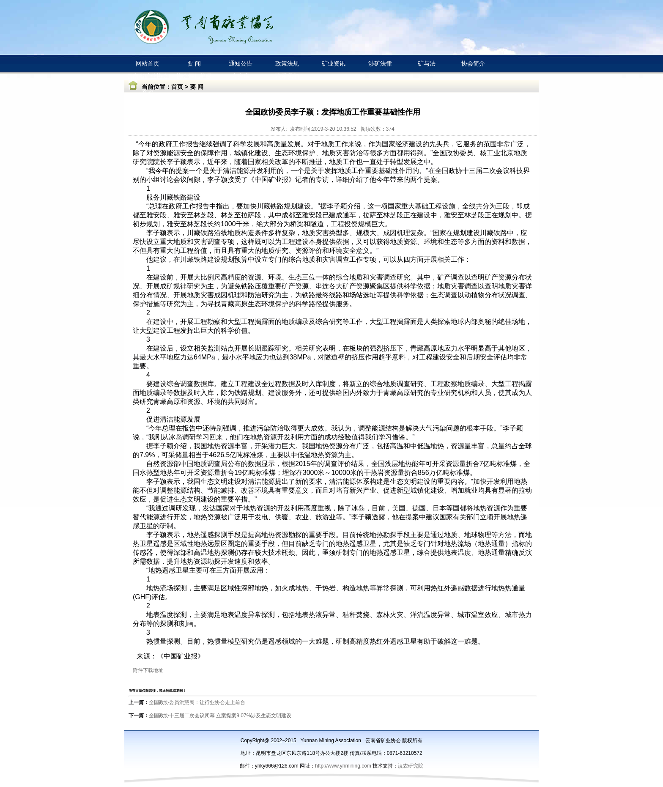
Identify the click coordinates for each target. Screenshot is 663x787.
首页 (177, 86)
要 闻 (196, 86)
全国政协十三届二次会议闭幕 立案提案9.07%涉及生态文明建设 (220, 715)
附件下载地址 (148, 670)
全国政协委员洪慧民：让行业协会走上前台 (197, 702)
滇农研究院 (410, 766)
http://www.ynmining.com (344, 766)
